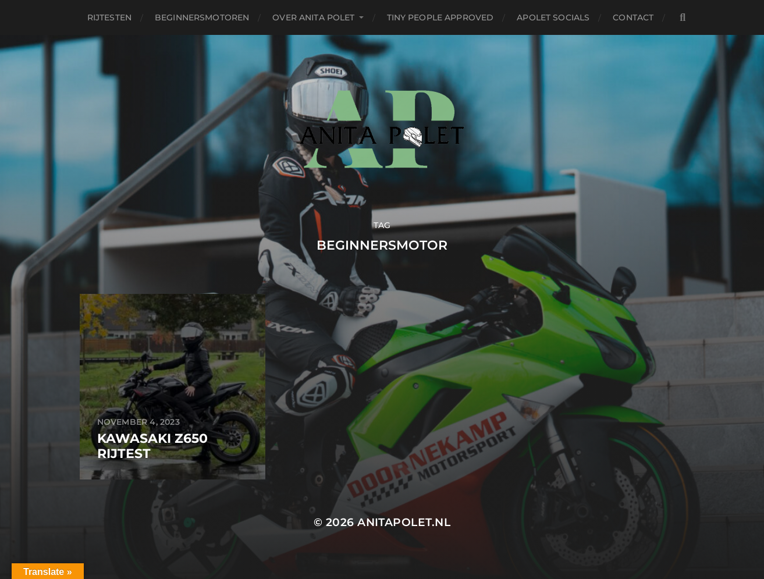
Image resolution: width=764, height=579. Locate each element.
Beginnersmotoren (202, 17)
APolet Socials (553, 17)
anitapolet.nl (403, 522)
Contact (633, 17)
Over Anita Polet (313, 17)
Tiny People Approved (440, 17)
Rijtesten (109, 17)
